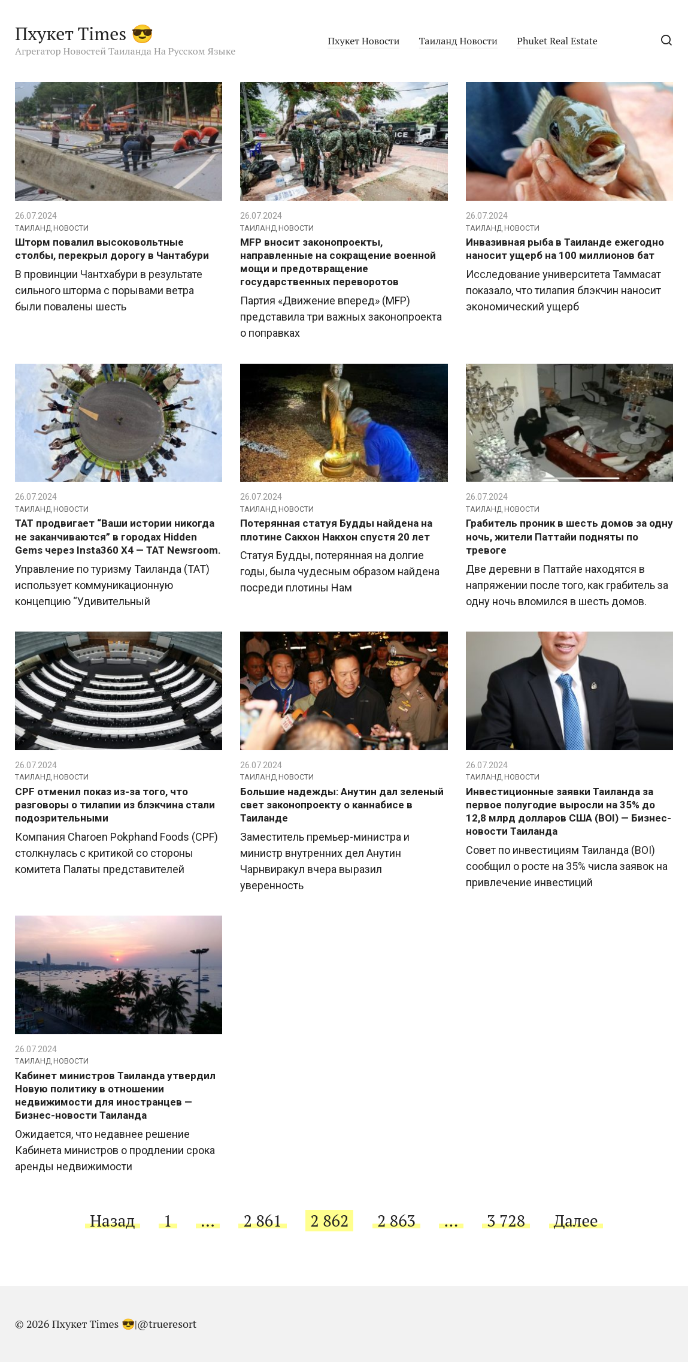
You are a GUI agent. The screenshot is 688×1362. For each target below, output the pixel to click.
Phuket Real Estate (557, 40)
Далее (576, 1220)
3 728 (506, 1220)
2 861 (263, 1220)
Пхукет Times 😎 (84, 34)
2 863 (396, 1220)
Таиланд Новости (458, 40)
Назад (112, 1220)
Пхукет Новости (363, 40)
